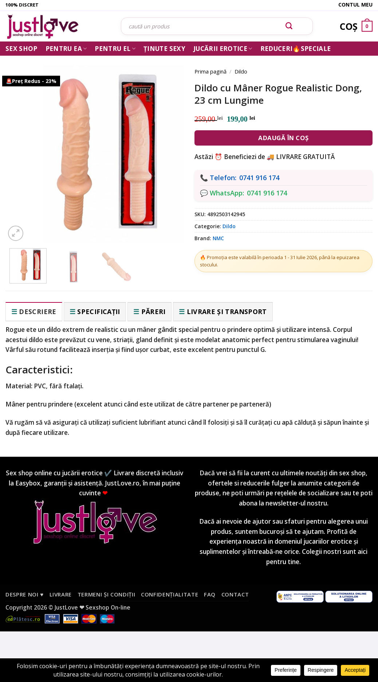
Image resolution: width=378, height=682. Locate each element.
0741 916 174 (259, 177)
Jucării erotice (222, 48)
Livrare (61, 594)
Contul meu (355, 4)
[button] (15, 233)
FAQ (210, 594)
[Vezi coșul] (356, 26)
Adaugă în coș (283, 138)
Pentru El (115, 48)
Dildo (241, 71)
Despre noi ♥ (24, 594)
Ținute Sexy (164, 48)
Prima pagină (210, 71)
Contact (235, 594)
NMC (218, 238)
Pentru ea (66, 48)
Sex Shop (21, 48)
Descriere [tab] (37, 311)
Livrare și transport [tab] (227, 311)
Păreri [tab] (153, 311)
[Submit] (289, 26)
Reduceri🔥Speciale (295, 48)
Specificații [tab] (98, 311)
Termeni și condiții (106, 594)
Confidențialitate (169, 594)
